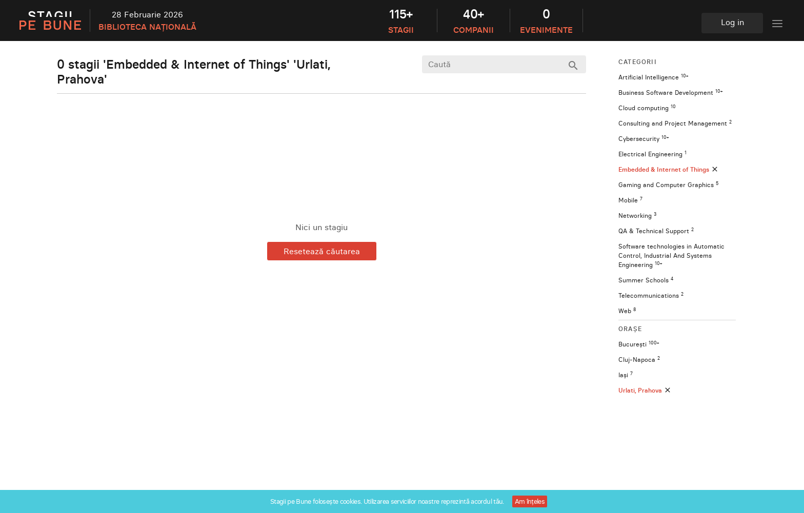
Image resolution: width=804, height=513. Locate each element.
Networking (637, 215)
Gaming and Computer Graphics (668, 185)
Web (627, 311)
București (638, 344)
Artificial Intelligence (653, 77)
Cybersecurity (643, 138)
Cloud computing (647, 108)
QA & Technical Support (656, 231)
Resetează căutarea (322, 251)
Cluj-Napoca (639, 359)
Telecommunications (651, 295)
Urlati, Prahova (645, 390)
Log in (732, 22)
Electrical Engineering (652, 154)
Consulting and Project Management (675, 123)
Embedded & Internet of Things (668, 169)
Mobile (630, 200)
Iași (625, 375)
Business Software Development (670, 92)
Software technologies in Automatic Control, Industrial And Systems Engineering (671, 255)
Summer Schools (645, 280)
